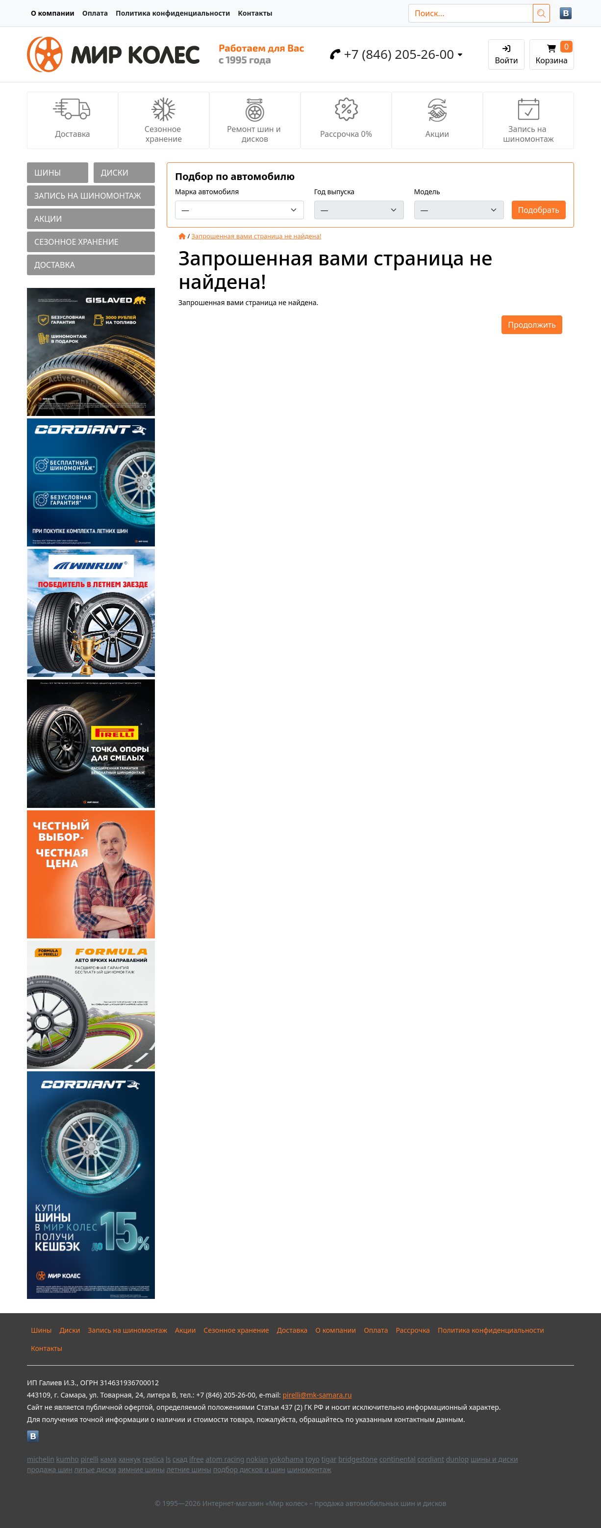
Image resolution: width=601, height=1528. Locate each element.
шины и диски (494, 1459)
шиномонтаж (309, 1469)
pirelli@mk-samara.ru (316, 1394)
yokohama (286, 1459)
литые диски (95, 1469)
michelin (40, 1459)
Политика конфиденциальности (173, 13)
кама (108, 1459)
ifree (196, 1459)
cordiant (431, 1459)
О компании (53, 13)
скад (180, 1459)
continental (397, 1459)
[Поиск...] (470, 13)
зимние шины (141, 1469)
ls (168, 1459)
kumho (67, 1459)
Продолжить (532, 324)
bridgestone (357, 1459)
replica (153, 1459)
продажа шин (50, 1469)
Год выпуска (334, 191)
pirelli (89, 1459)
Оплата (95, 13)
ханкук (130, 1459)
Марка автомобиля (207, 191)
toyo (312, 1459)
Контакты (255, 13)
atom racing (224, 1459)
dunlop (457, 1459)
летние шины (189, 1469)
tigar (329, 1459)
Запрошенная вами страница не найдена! (257, 236)
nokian (257, 1459)
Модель (427, 191)
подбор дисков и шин (249, 1469)
